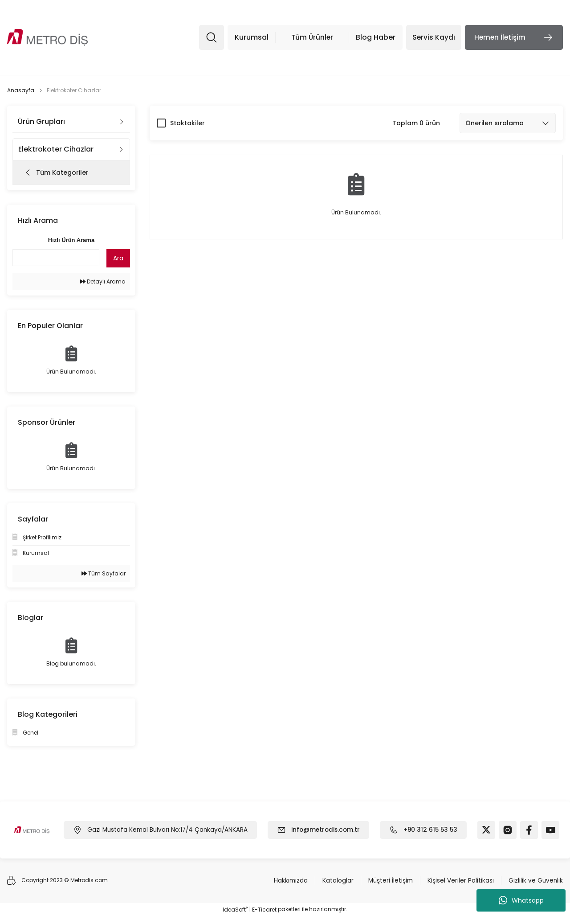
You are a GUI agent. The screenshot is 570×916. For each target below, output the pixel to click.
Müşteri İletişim (389, 880)
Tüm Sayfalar (103, 573)
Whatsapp (521, 900)
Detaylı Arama (103, 281)
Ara (118, 258)
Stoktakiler (187, 123)
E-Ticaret (264, 909)
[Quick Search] (55, 257)
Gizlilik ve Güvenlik (535, 880)
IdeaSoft (235, 909)
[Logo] (47, 37)
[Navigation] (300, 37)
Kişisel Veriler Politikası (460, 880)
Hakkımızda (287, 880)
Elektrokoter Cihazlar (74, 90)
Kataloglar (335, 880)
